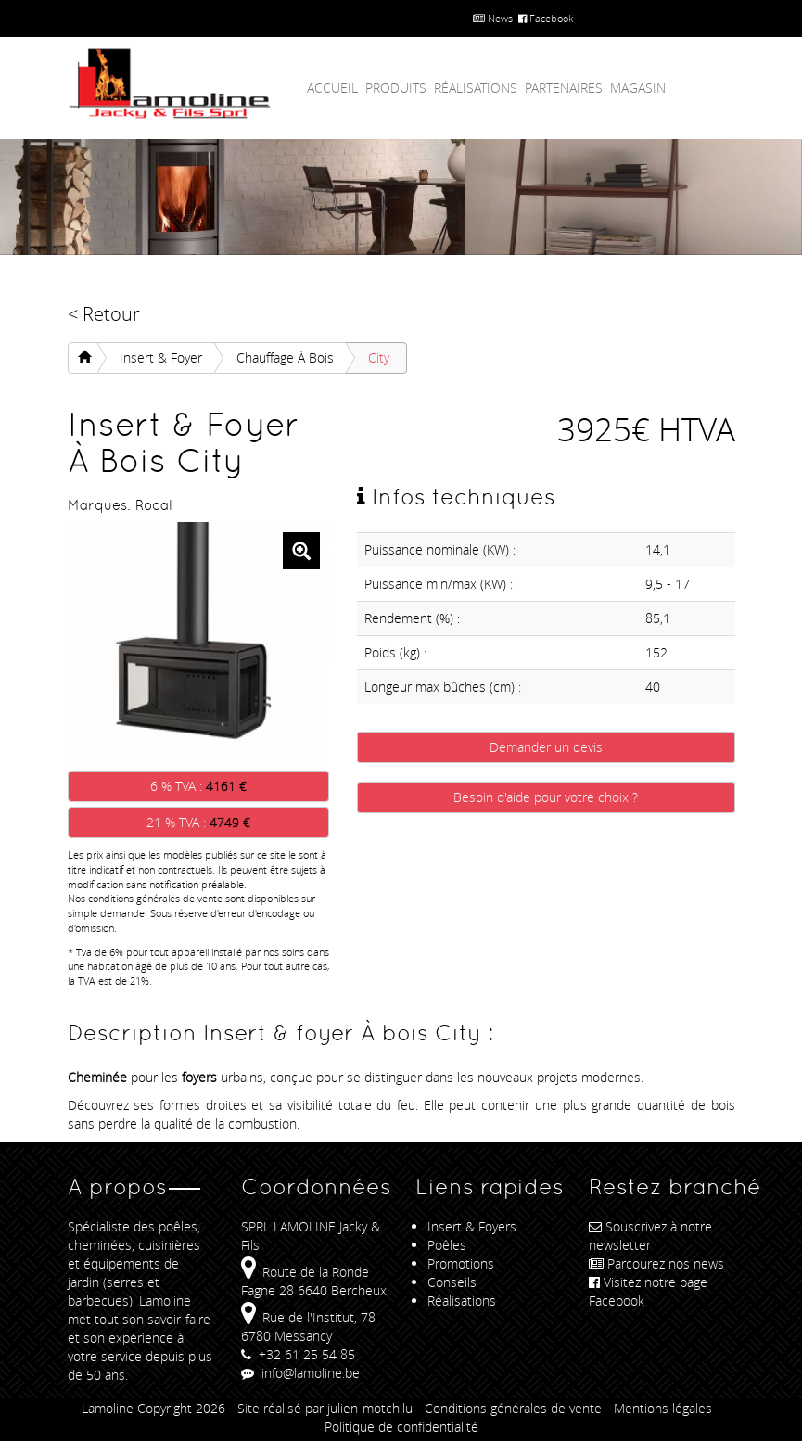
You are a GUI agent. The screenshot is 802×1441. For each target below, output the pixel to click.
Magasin (638, 87)
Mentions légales (663, 1408)
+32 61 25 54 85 (298, 1354)
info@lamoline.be (300, 1373)
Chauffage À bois (285, 357)
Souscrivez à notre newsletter (650, 1236)
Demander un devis (546, 747)
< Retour (104, 313)
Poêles (446, 1245)
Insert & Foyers (471, 1226)
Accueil (332, 87)
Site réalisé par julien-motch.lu (325, 1408)
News (493, 18)
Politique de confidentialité (401, 1426)
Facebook (545, 18)
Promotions (460, 1263)
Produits (395, 87)
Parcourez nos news (656, 1263)
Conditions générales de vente (513, 1408)
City (378, 357)
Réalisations (475, 87)
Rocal (153, 505)
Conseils (452, 1282)
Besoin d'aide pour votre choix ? (545, 797)
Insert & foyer (161, 357)
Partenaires (564, 87)
